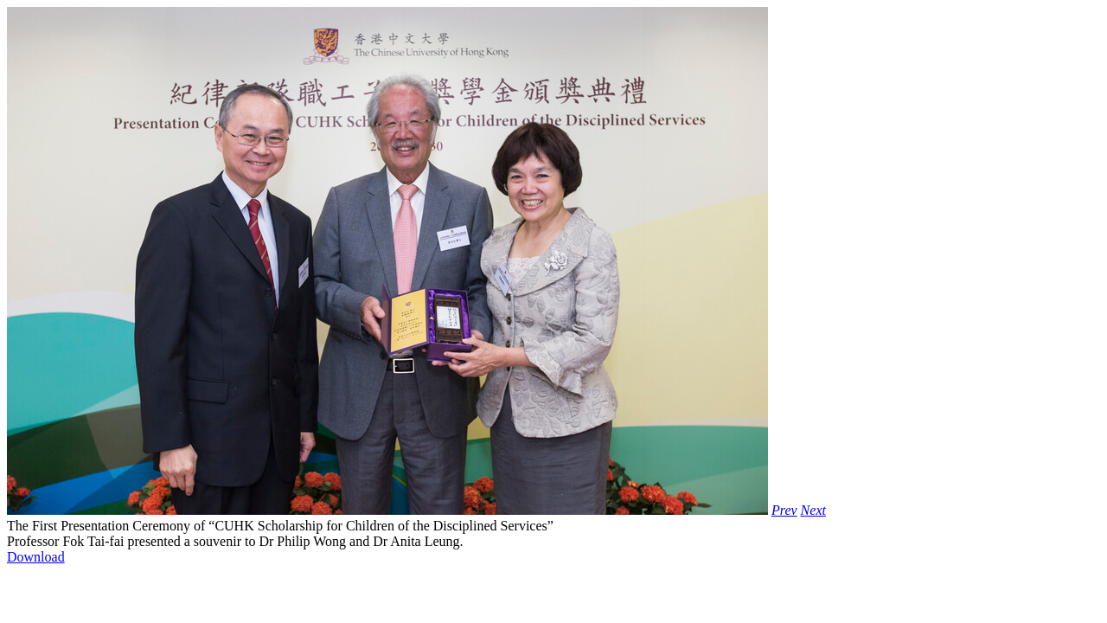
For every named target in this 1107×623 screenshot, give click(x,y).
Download (36, 556)
